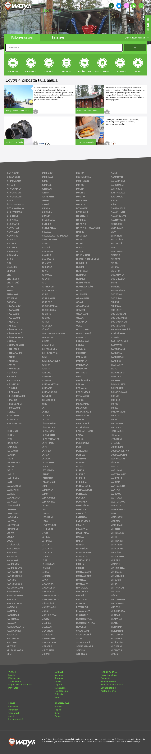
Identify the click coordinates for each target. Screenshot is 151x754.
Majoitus (59, 675)
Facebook (13, 706)
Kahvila (58, 681)
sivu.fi (11, 716)
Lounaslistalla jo (108, 688)
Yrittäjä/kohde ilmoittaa (112, 684)
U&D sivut (53, 10)
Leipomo (59, 684)
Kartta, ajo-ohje (108, 691)
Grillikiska (59, 694)
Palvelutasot (14, 688)
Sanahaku (105, 678)
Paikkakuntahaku (109, 675)
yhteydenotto (148, 28)
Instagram (13, 709)
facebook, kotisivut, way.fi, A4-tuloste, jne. (53, 30)
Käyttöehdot (14, 678)
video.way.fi (13, 713)
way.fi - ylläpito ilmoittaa (20, 684)
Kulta (57, 713)
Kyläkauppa (60, 688)
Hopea (58, 709)
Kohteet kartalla (108, 681)
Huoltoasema (61, 691)
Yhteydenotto (15, 681)
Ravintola (59, 678)
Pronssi (58, 706)
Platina (58, 716)
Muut (57, 697)
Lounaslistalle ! (15, 719)
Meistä (11, 675)
